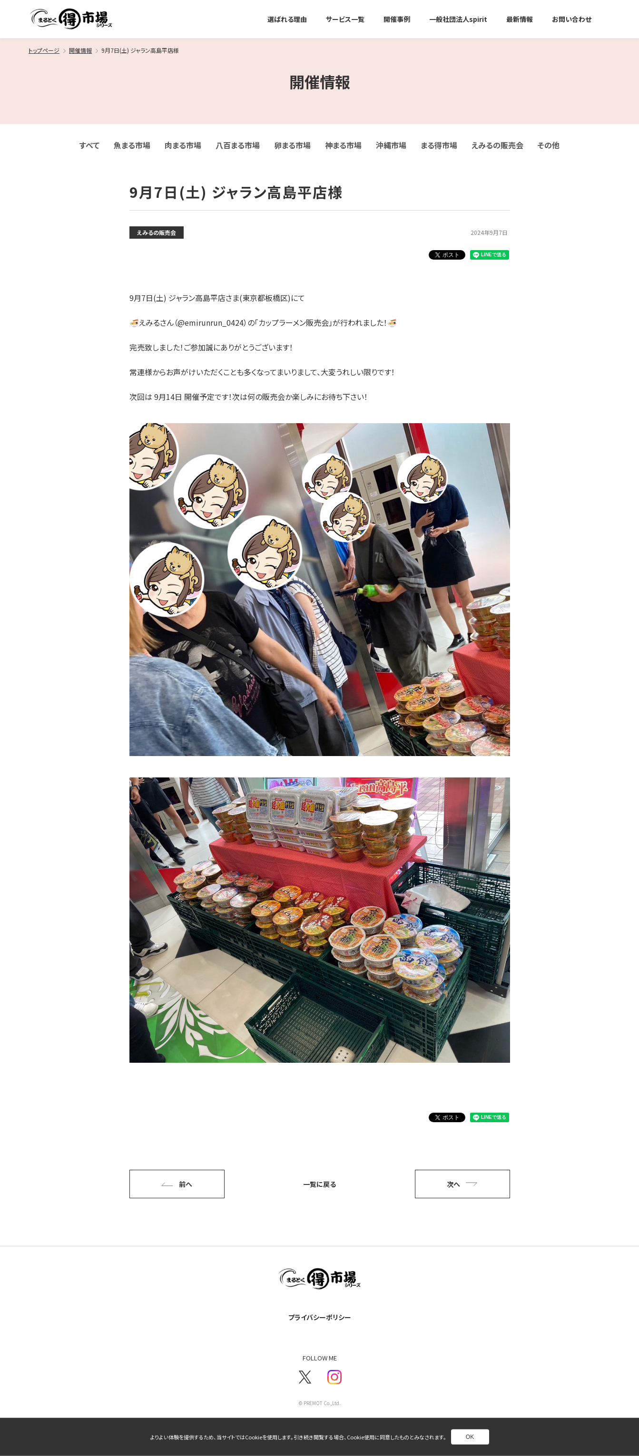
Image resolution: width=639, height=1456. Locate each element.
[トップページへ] (71, 19)
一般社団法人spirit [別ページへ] (458, 19)
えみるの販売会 (497, 145)
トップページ (44, 50)
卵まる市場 (292, 145)
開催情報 (80, 50)
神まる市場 (343, 145)
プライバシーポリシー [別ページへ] (319, 1317)
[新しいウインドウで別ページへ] (305, 1377)
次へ (462, 1184)
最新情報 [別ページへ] (519, 19)
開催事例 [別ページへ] (396, 19)
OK (470, 1437)
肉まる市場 (183, 145)
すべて (89, 145)
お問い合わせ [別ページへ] (571, 19)
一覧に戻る (319, 1184)
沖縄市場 (391, 145)
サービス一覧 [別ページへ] (345, 19)
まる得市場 (439, 145)
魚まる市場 (132, 145)
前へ (176, 1184)
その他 (549, 145)
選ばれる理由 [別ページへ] (287, 19)
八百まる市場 (238, 145)
